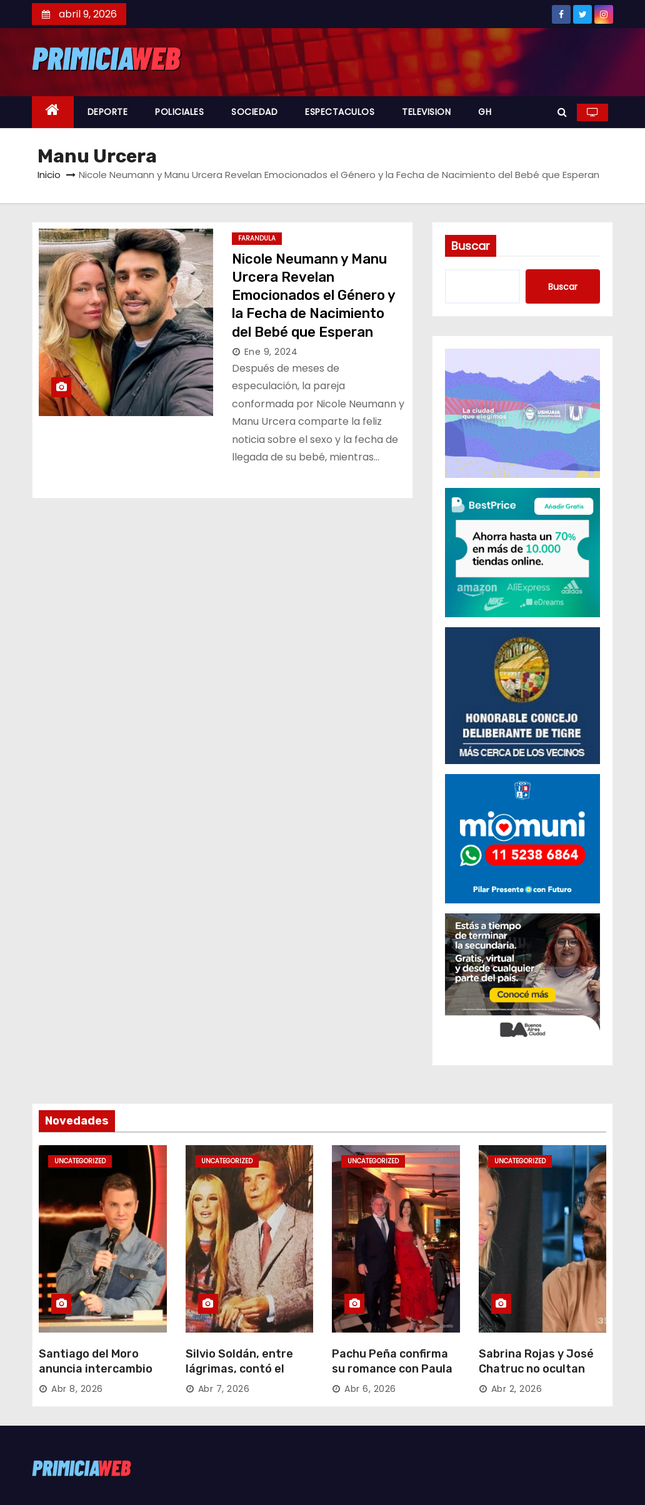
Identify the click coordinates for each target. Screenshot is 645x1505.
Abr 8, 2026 (77, 1389)
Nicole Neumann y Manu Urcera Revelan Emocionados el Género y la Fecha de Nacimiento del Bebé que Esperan (313, 295)
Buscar (470, 246)
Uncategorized (80, 1161)
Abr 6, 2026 (370, 1389)
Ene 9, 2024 (271, 351)
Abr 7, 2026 (224, 1389)
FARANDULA (257, 238)
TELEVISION (426, 112)
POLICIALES (179, 112)
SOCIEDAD (254, 112)
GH (484, 112)
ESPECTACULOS (339, 112)
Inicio (49, 174)
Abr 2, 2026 (516, 1389)
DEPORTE (108, 112)
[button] (562, 112)
